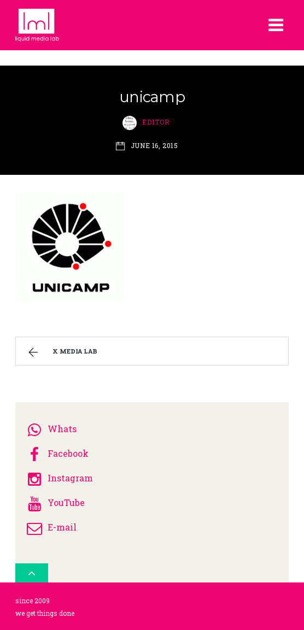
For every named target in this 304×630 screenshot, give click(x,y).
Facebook (56, 453)
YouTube (54, 502)
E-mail (50, 527)
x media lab (61, 352)
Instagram (58, 478)
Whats (50, 428)
